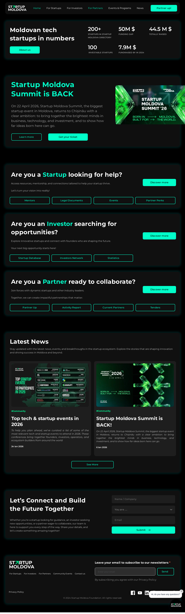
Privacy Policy (16, 593)
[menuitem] (37, 8)
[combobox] (143, 510)
